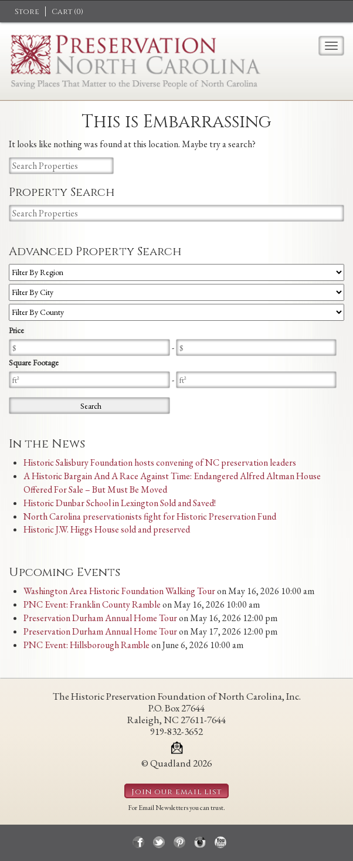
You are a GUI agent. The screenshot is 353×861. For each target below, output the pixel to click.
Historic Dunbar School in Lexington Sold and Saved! (119, 503)
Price (16, 330)
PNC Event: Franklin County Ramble (92, 604)
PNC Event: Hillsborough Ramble (86, 645)
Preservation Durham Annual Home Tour (100, 618)
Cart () (67, 11)
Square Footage (34, 362)
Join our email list (176, 792)
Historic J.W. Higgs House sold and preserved (106, 529)
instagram (200, 842)
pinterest (179, 842)
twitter (159, 842)
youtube (220, 842)
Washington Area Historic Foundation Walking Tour (119, 591)
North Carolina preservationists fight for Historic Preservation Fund (149, 516)
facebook (138, 842)
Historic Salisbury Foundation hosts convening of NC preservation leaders (159, 462)
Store (27, 11)
